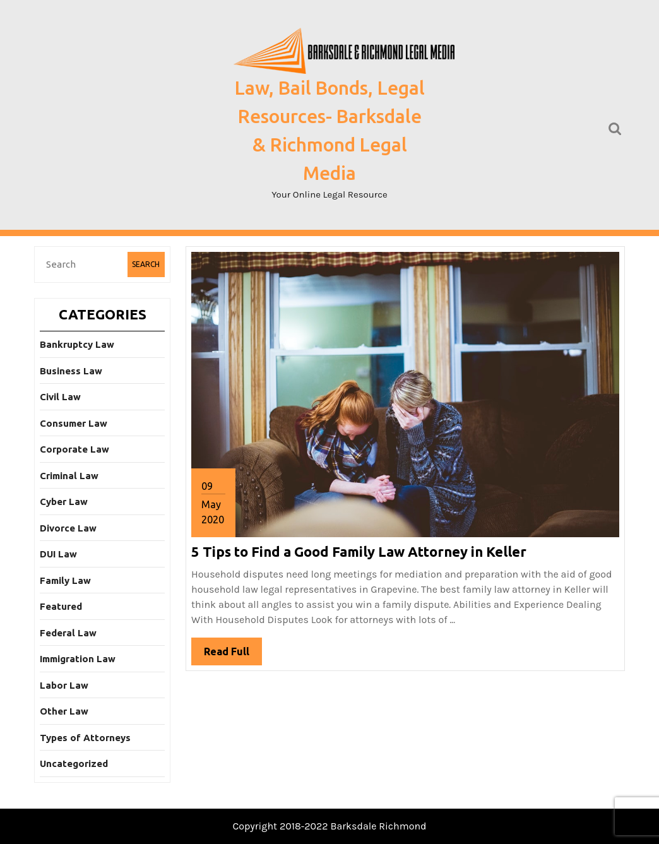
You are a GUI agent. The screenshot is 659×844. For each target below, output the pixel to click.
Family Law (65, 580)
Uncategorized (74, 763)
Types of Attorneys (85, 737)
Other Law (64, 711)
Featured (61, 606)
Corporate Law (74, 449)
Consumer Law (73, 423)
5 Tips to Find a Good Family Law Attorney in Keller (358, 551)
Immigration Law (78, 658)
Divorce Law (68, 528)
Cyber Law (64, 501)
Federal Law (68, 632)
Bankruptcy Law (77, 344)
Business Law (71, 371)
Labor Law (64, 685)
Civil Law (60, 396)
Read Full (233, 654)
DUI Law (58, 554)
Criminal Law (69, 475)
